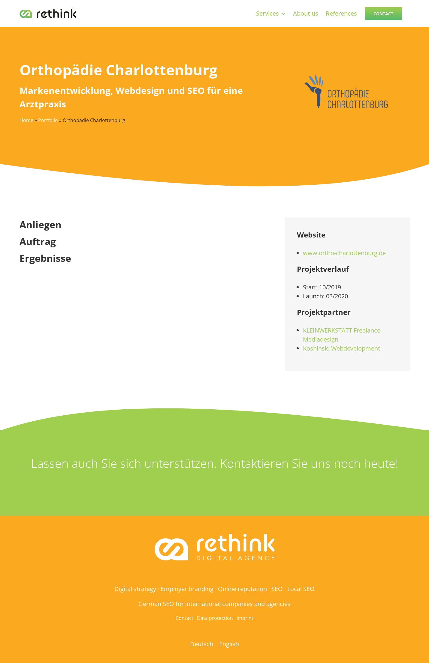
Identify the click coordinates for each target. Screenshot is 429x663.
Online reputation (242, 589)
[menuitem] (201, 644)
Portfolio (48, 120)
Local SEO (301, 589)
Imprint (245, 618)
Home (26, 120)
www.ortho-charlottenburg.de (344, 253)
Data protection (215, 618)
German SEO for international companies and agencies (214, 604)
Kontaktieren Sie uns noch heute (307, 463)
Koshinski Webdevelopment (341, 348)
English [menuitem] (229, 644)
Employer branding (187, 589)
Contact (184, 618)
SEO (277, 589)
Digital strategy (135, 589)
